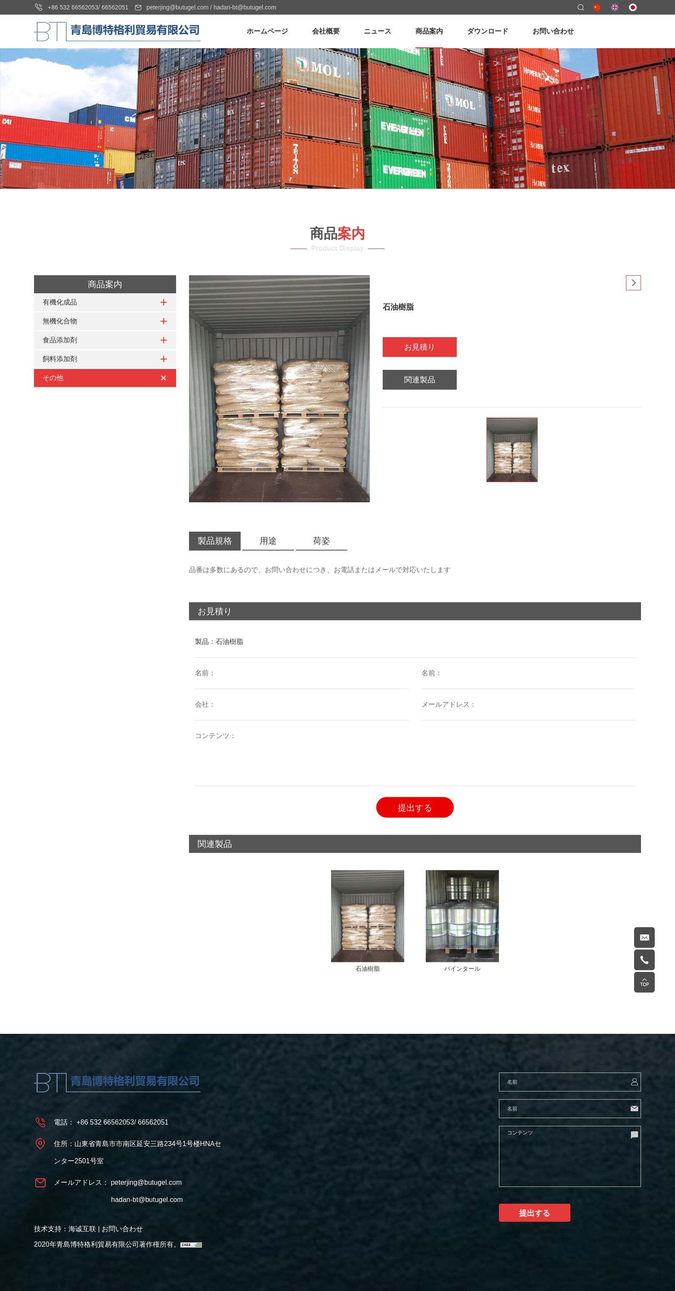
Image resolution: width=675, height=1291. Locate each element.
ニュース (377, 31)
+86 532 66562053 (73, 7)
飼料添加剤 (60, 359)
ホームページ (267, 31)
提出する (415, 823)
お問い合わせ (553, 31)
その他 (53, 378)
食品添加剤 (60, 340)
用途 (268, 556)
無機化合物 (60, 321)
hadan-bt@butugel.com (245, 7)
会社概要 (326, 31)
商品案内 (429, 31)
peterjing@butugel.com (177, 7)
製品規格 (215, 556)
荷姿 (321, 556)
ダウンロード (487, 31)
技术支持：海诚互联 (65, 1229)
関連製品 (419, 380)
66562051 (115, 7)
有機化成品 (60, 302)
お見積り (419, 348)
